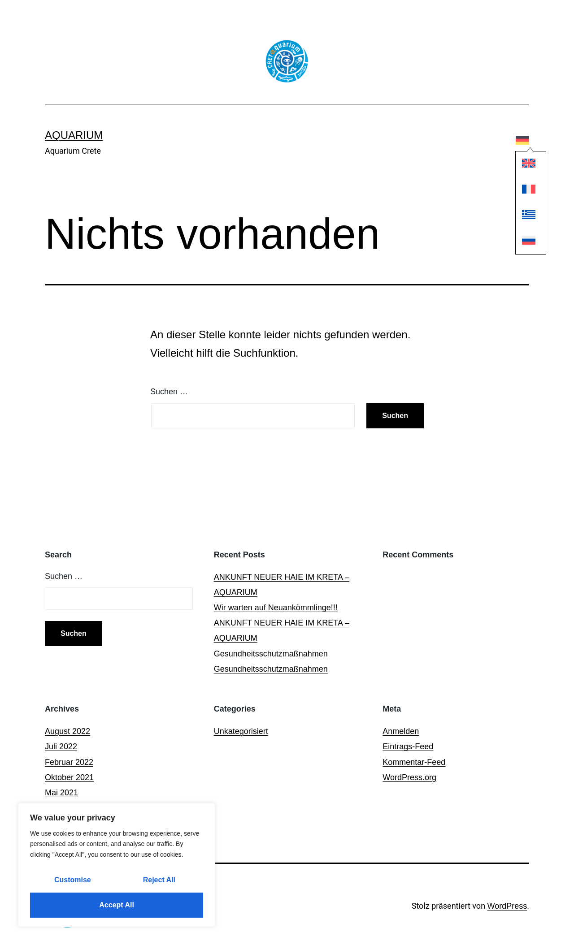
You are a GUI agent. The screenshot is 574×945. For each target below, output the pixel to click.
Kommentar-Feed (414, 762)
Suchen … (169, 391)
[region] (116, 865)
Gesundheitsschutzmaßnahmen (271, 653)
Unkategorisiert (241, 731)
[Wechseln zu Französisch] (522, 191)
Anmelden (401, 731)
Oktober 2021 (69, 777)
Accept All (116, 905)
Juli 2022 (61, 746)
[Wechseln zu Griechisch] (522, 216)
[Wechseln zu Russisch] (522, 242)
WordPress (507, 906)
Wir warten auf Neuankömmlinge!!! (276, 607)
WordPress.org (409, 777)
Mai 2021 (61, 792)
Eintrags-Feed (408, 746)
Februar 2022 (69, 762)
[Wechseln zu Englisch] (522, 165)
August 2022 (67, 731)
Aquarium (74, 135)
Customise (72, 880)
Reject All (159, 880)
